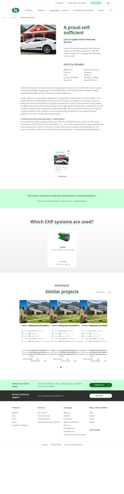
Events (92, 410)
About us (67, 407)
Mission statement (71, 416)
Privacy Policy (56, 439)
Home (4, 17)
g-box (14, 416)
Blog (91, 407)
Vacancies (68, 413)
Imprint (45, 439)
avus (14, 410)
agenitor (15, 407)
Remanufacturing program (49, 416)
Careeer (67, 410)
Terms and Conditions (73, 439)
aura (14, 413)
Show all (103, 292)
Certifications (69, 426)
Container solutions (20, 419)
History (67, 419)
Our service (42, 407)
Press (91, 413)
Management (69, 422)
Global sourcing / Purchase (75, 429)
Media (92, 416)
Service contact (44, 410)
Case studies (13, 17)
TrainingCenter (44, 413)
